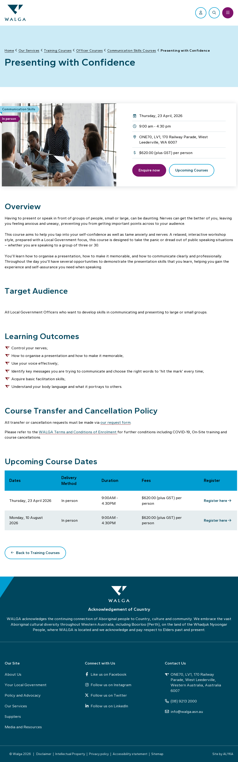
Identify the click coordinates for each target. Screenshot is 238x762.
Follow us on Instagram (108, 684)
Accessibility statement (130, 754)
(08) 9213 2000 (181, 701)
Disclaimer (43, 754)
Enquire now (149, 170)
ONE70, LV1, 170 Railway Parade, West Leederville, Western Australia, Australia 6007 (193, 682)
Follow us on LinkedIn (106, 706)
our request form (115, 423)
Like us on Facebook (105, 674)
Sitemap (157, 754)
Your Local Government (25, 684)
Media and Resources (23, 727)
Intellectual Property (70, 754)
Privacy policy (99, 754)
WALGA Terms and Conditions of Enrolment (78, 432)
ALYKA (228, 754)
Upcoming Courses (191, 170)
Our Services (16, 706)
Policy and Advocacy (23, 695)
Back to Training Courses (38, 553)
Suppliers (13, 716)
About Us (13, 674)
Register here (215, 501)
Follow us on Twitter (106, 695)
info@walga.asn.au (184, 711)
